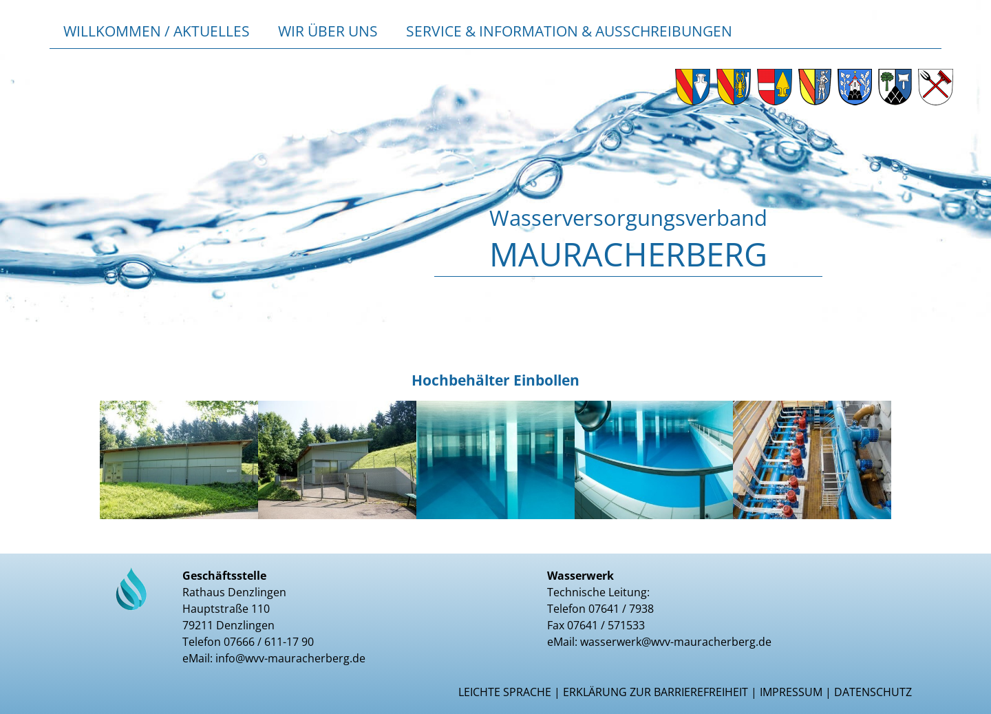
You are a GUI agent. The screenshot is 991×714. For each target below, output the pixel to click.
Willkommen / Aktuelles (156, 31)
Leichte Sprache (504, 692)
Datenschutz (873, 692)
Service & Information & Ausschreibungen (569, 31)
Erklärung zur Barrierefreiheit (655, 692)
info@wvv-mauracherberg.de (290, 658)
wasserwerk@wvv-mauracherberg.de (675, 641)
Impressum (791, 692)
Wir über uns (328, 31)
